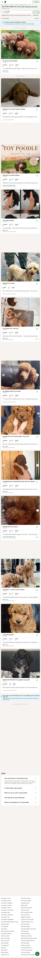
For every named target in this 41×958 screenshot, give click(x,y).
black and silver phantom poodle (29, 938)
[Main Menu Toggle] (2, 2)
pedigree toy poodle (26, 917)
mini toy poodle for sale (26, 912)
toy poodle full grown (26, 947)
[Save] (37, 61)
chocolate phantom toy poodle (28, 928)
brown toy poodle (25, 914)
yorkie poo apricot (25, 933)
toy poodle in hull (5, 917)
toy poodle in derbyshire (7, 914)
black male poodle (25, 926)
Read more (35, 15)
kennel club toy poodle (26, 950)
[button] (20, 159)
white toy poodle (5, 936)
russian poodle (4, 943)
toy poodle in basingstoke (7, 919)
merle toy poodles (5, 938)
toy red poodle (4, 926)
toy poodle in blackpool (6, 903)
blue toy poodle (25, 931)
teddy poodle (24, 905)
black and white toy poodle (7, 931)
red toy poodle (4, 952)
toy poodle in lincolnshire (7, 910)
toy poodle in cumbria (6, 905)
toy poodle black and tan (27, 921)
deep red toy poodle (26, 900)
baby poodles (4, 950)
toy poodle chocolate (6, 933)
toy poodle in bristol (6, 900)
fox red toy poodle (25, 952)
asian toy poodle (25, 910)
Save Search (5, 18)
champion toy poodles (26, 936)
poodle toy (3, 947)
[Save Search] (37, 954)
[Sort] (37, 18)
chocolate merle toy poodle (27, 954)
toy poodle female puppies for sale (9, 921)
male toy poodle (5, 924)
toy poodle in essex (6, 898)
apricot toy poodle (25, 945)
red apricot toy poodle (26, 907)
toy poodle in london (6, 907)
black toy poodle (5, 940)
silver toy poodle (25, 924)
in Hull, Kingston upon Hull (28, 6)
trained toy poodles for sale (27, 940)
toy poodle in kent (5, 912)
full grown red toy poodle (27, 919)
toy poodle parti (5, 945)
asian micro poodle (25, 898)
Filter (36, 12)
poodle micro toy (5, 954)
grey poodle (4, 928)
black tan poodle (25, 943)
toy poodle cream (25, 903)
